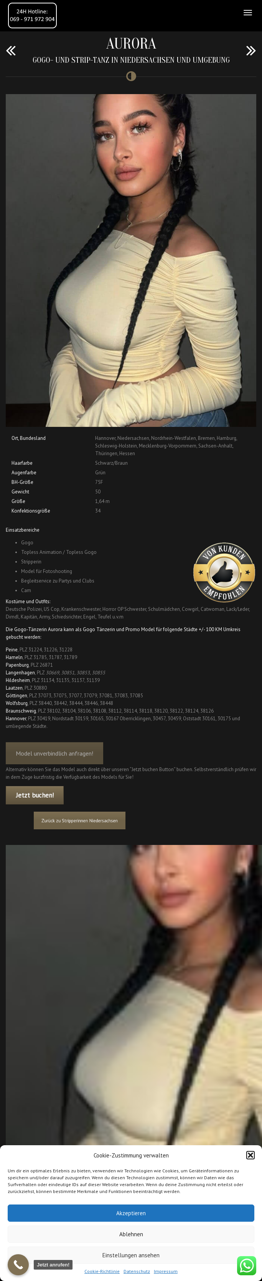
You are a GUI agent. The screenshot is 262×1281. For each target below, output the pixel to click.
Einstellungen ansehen (131, 1255)
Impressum (166, 1271)
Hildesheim (18, 680)
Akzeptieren (131, 1213)
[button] (250, 1155)
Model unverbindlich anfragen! (54, 759)
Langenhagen (20, 672)
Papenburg (17, 665)
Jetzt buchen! (35, 795)
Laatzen (14, 688)
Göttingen (16, 695)
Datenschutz (137, 1271)
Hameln (14, 657)
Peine (12, 649)
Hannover (16, 718)
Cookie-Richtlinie (102, 1271)
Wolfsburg (17, 703)
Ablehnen (131, 1234)
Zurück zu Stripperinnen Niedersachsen (92, 820)
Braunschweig (21, 711)
